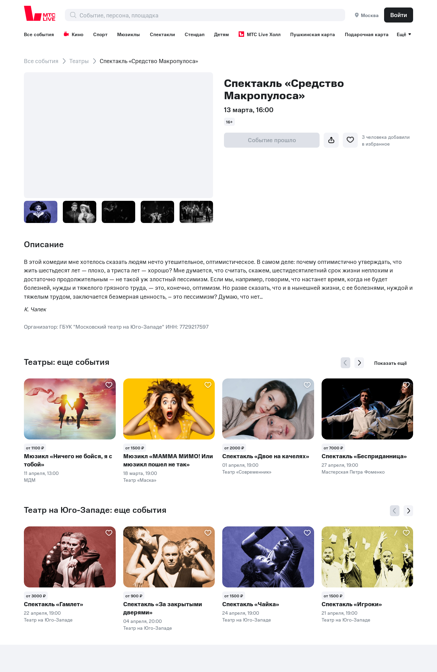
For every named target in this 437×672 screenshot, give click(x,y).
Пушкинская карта (312, 34)
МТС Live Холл (260, 34)
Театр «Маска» (139, 479)
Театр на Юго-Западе (48, 619)
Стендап (195, 34)
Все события (39, 34)
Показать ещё (390, 362)
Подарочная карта (367, 34)
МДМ (30, 479)
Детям (221, 34)
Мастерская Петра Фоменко (353, 471)
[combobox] (212, 15)
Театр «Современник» (246, 471)
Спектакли (162, 34)
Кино (73, 34)
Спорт (100, 34)
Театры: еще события (66, 362)
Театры (79, 61)
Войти (398, 15)
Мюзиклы (128, 34)
